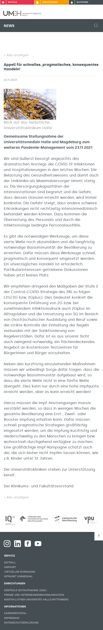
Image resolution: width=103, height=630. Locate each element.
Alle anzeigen (18, 55)
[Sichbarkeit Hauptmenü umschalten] (95, 13)
